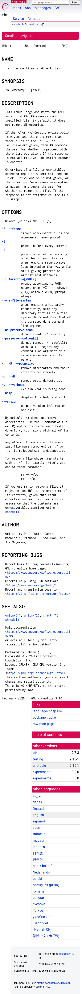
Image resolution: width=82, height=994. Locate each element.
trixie (36, 753)
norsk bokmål (43, 866)
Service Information (27, 19)
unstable (19, 24)
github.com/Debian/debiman (54, 983)
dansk (37, 802)
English (38, 815)
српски (38, 898)
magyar (38, 840)
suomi (37, 828)
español (39, 821)
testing (38, 759)
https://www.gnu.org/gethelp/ (31, 585)
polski (37, 879)
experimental (42, 772)
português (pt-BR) (46, 885)
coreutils (31, 24)
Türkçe (38, 911)
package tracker (45, 717)
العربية (37, 796)
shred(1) (12, 512)
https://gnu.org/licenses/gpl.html (35, 673)
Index (17, 8)
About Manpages (38, 8)
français (39, 834)
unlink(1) (13, 615)
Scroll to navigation (19, 36)
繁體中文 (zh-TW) (46, 936)
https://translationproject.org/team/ (38, 593)
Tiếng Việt (40, 923)
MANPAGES (18, 1)
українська (42, 917)
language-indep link (47, 711)
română (39, 891)
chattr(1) (50, 615)
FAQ (57, 8)
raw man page (43, 724)
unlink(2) (31, 615)
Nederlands (41, 872)
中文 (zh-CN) (42, 930)
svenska (39, 904)
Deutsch (39, 809)
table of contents (47, 735)
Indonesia (40, 847)
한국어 (38, 859)
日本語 (38, 853)
